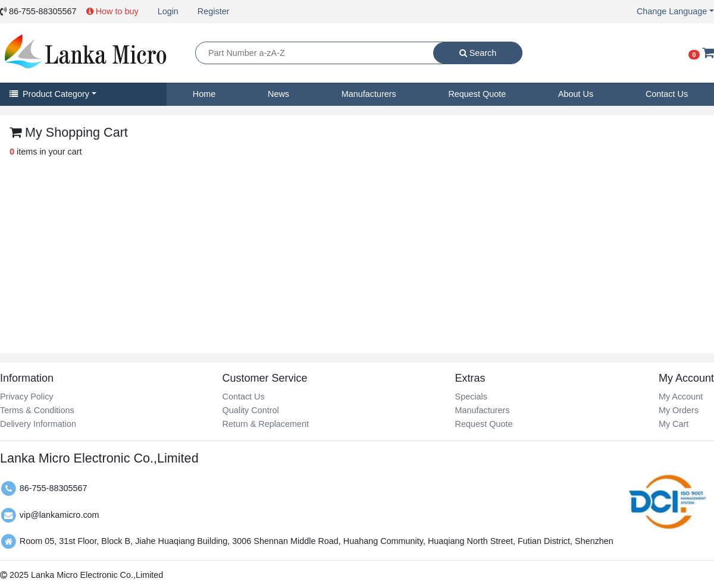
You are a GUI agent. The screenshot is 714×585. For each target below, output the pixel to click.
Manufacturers (369, 94)
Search (478, 53)
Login (168, 11)
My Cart (673, 424)
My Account (681, 396)
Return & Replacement (265, 424)
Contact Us (667, 94)
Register (214, 11)
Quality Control (250, 410)
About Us (575, 94)
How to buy (112, 11)
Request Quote (477, 94)
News (278, 94)
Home (204, 94)
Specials (471, 396)
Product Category (49, 94)
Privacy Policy (27, 396)
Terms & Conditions (37, 410)
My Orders (679, 410)
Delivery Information (38, 424)
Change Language (672, 11)
